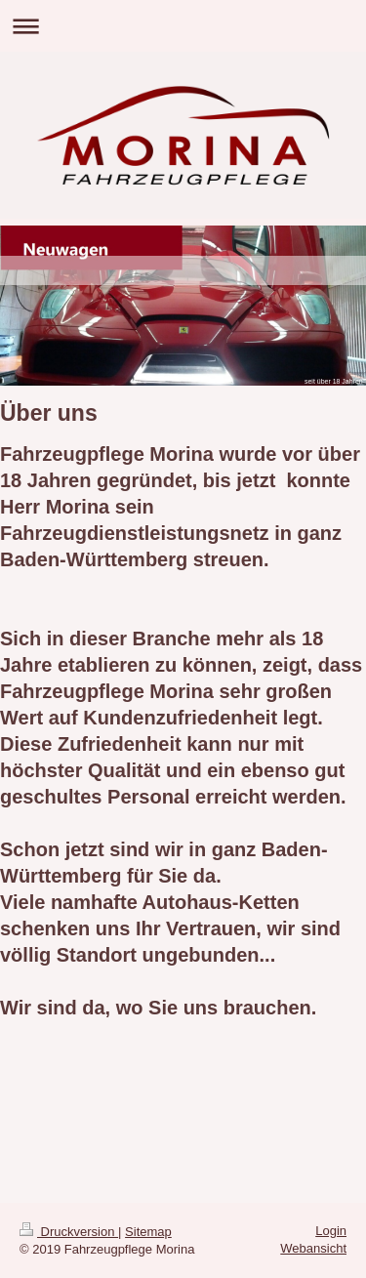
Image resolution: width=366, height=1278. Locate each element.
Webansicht (313, 1248)
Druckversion (69, 1231)
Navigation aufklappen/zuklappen (183, 26)
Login (330, 1230)
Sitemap (148, 1231)
